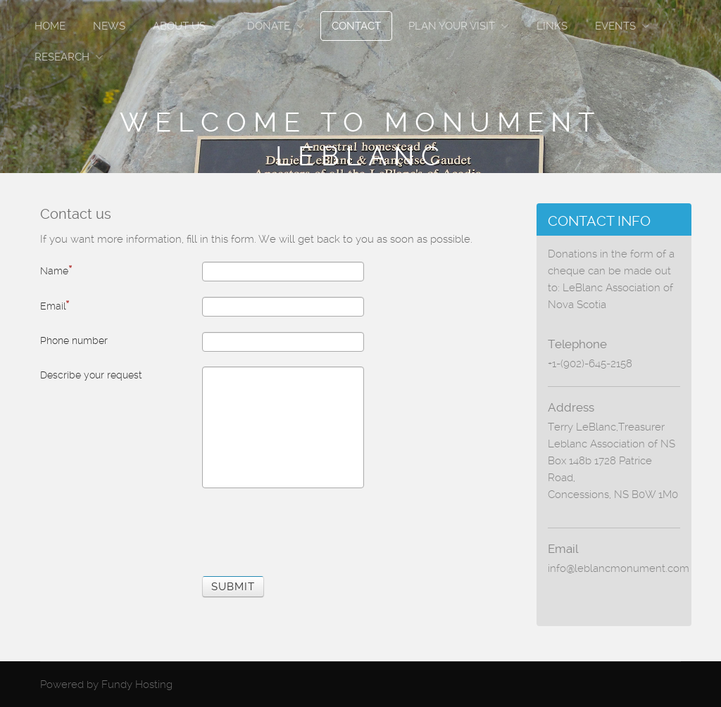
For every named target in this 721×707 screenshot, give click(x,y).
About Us (179, 26)
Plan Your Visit (451, 26)
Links (552, 26)
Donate (268, 26)
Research (62, 57)
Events (615, 26)
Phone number (74, 340)
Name (56, 270)
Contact (356, 26)
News (109, 26)
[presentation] (309, 529)
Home (50, 26)
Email (54, 305)
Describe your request (91, 375)
